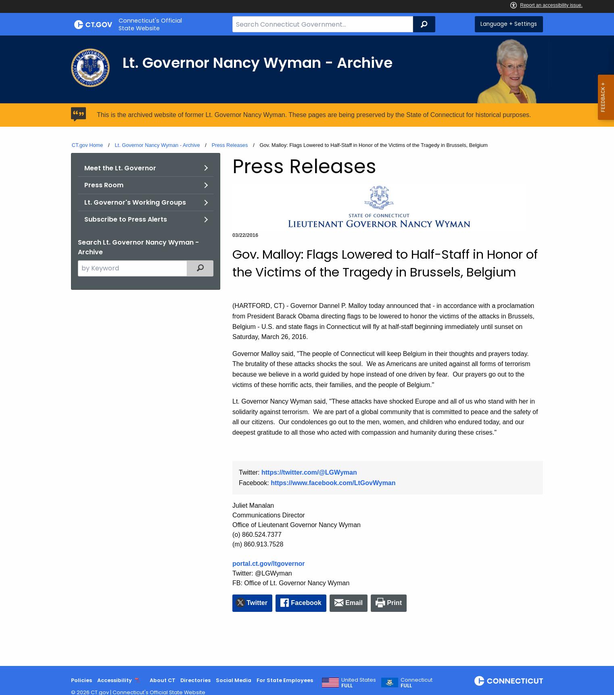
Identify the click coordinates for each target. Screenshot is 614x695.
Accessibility (114, 680)
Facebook (306, 602)
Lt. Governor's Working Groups (135, 202)
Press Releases (230, 145)
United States (358, 683)
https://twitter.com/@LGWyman (309, 472)
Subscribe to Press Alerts (125, 219)
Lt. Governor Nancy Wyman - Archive (157, 145)
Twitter (256, 602)
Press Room (103, 185)
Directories (195, 680)
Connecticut (416, 683)
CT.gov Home (87, 145)
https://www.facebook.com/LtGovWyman (333, 482)
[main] (307, 351)
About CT (162, 680)
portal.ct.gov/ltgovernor (268, 563)
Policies (81, 680)
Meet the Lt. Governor (120, 168)
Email (354, 602)
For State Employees (285, 680)
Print (394, 602)
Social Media (233, 680)
